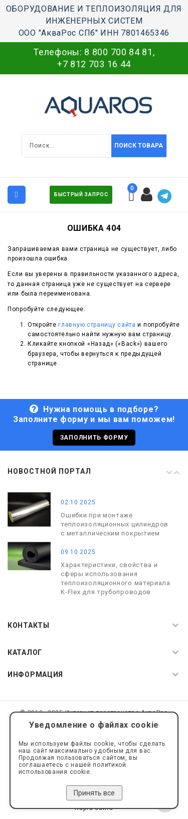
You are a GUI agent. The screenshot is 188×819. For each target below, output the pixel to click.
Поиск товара (138, 145)
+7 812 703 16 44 (94, 64)
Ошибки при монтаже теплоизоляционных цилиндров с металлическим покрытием (114, 523)
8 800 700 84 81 (118, 52)
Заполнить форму (94, 437)
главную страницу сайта (96, 324)
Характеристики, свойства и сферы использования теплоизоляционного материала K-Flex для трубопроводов (115, 578)
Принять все (94, 793)
